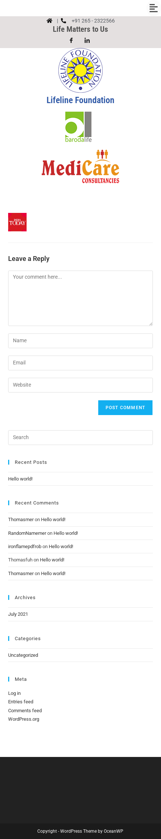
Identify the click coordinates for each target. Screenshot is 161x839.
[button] (80, 8)
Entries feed (20, 701)
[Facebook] (71, 40)
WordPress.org (23, 719)
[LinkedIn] (87, 40)
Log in (14, 693)
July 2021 (18, 614)
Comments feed (25, 710)
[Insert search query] (80, 437)
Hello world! (20, 479)
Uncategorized (23, 655)
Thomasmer (21, 519)
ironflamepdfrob (24, 546)
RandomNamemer (27, 533)
